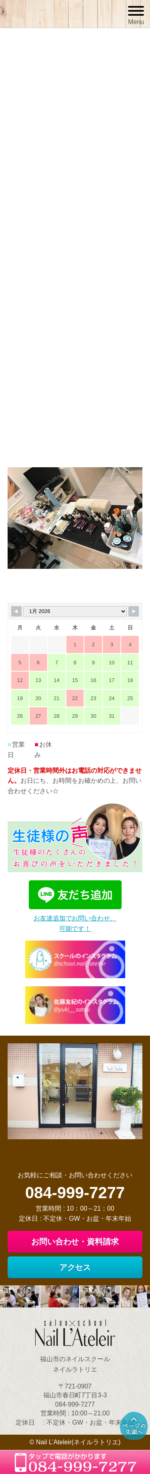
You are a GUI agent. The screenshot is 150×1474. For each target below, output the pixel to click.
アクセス (75, 1267)
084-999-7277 (75, 1192)
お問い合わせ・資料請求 (75, 1241)
